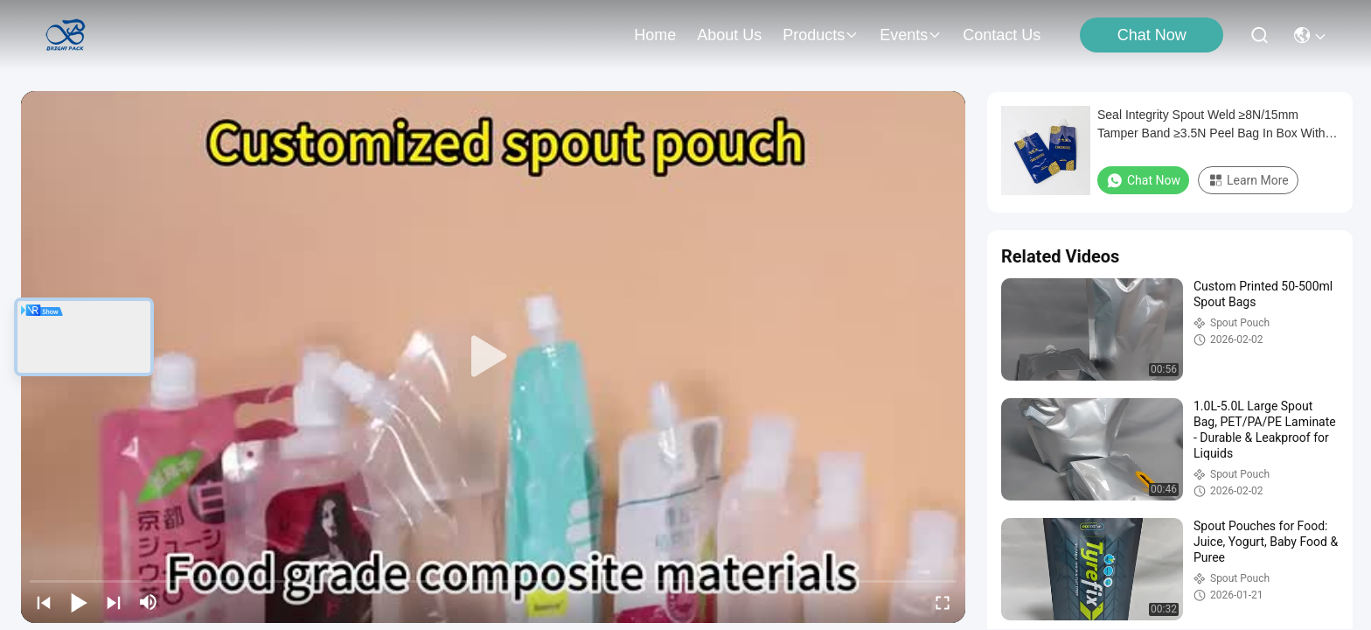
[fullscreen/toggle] (942, 602)
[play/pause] (78, 602)
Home (655, 35)
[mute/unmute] (148, 602)
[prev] (43, 602)
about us (729, 35)
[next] (113, 602)
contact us (1001, 35)
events (911, 35)
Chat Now (1152, 35)
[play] (493, 357)
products (821, 35)
